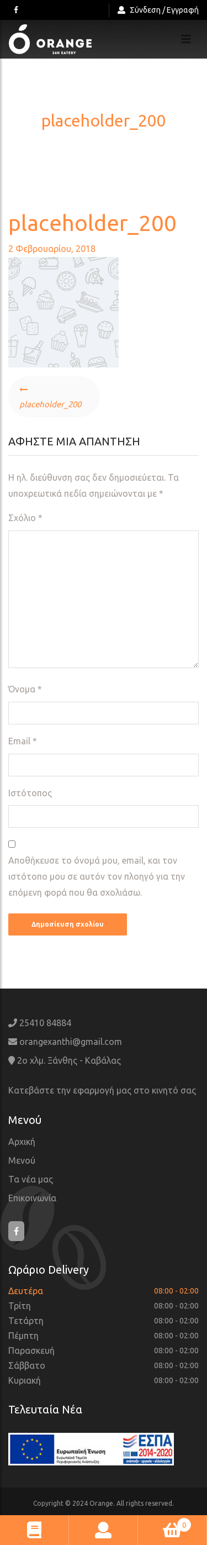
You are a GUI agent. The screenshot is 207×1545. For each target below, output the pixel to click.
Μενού (21, 1160)
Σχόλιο (25, 518)
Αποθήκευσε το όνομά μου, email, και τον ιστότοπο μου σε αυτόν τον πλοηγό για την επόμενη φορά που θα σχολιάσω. (96, 876)
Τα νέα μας (30, 1179)
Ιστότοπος (30, 793)
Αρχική (21, 1142)
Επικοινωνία (32, 1198)
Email (22, 741)
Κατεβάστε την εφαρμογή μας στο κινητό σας (102, 1090)
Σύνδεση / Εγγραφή (158, 10)
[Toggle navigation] (186, 39)
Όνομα (25, 689)
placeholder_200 (50, 404)
